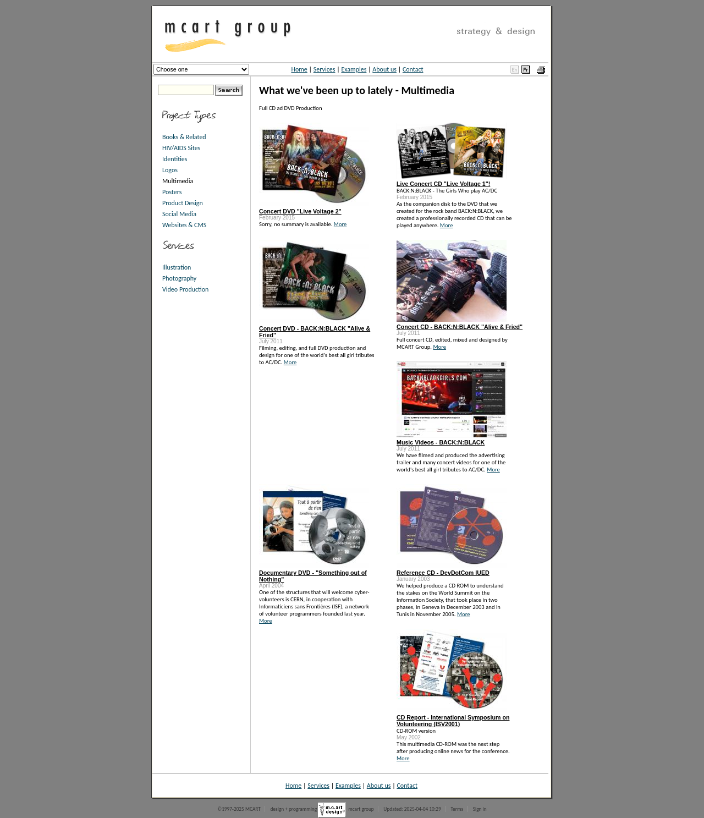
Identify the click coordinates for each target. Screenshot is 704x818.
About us (384, 69)
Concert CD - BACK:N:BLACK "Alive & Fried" (459, 326)
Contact (413, 69)
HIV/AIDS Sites (181, 148)
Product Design (182, 203)
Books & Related (184, 137)
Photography (179, 278)
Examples (353, 69)
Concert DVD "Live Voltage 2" (300, 211)
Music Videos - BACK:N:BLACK (441, 442)
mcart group (361, 809)
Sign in (480, 809)
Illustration (176, 267)
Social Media (179, 214)
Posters (172, 192)
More (340, 224)
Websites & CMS (184, 225)
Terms (456, 809)
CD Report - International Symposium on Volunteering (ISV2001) (453, 720)
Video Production (185, 289)
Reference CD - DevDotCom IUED (443, 572)
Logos (170, 170)
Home (299, 69)
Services (325, 69)
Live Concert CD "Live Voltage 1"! (443, 183)
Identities (175, 159)
